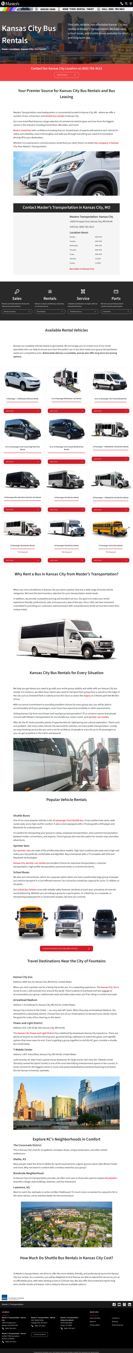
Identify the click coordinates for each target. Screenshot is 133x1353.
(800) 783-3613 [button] (9, 1328)
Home (5, 49)
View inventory (95, 1318)
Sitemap (115, 1321)
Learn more (22, 411)
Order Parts (116, 311)
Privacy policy (95, 1325)
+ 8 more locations (39, 1334)
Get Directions (66, 75)
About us (93, 1321)
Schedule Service (83, 311)
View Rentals (50, 311)
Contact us (115, 1318)
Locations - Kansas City (21, 49)
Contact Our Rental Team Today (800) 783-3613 (66, 948)
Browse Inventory (17, 311)
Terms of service (117, 1325)
